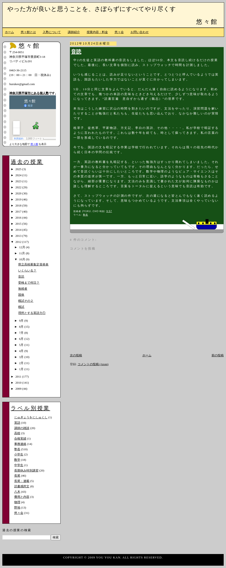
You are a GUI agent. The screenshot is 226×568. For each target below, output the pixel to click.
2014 (18, 229)
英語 (17, 422)
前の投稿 (218, 355)
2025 (18, 169)
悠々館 (207, 21)
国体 (21, 294)
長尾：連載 (21, 481)
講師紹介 (74, 32)
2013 (18, 236)
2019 (18, 199)
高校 (17, 433)
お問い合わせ (139, 32)
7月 (21, 332)
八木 (17, 491)
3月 (21, 357)
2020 (18, 193)
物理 (17, 502)
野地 (17, 507)
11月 (22, 253)
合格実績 (20, 438)
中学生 (18, 465)
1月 (21, 369)
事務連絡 (20, 444)
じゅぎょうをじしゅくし (31, 417)
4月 (21, 351)
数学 (17, 459)
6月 (21, 339)
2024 (18, 175)
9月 (21, 320)
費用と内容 (21, 497)
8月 (21, 326)
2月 (21, 363)
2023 (18, 181)
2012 (18, 242)
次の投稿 (76, 355)
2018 (18, 205)
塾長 (85, 214)
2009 (18, 388)
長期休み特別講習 (26, 470)
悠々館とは (28, 32)
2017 (18, 211)
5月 (21, 345)
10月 (22, 259)
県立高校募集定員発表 (33, 264)
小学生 (18, 454)
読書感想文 (21, 486)
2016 (18, 217)
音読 (76, 52)
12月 (22, 247)
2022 (18, 187)
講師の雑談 (21, 428)
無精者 (22, 288)
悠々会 (119, 32)
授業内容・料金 (97, 32)
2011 (18, 376)
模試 (21, 307)
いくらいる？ (27, 270)
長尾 (17, 475)
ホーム (9, 32)
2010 (18, 382)
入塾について (52, 32)
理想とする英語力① (31, 313)
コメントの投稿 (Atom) (93, 364)
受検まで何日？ (28, 282)
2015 (18, 223)
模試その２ (25, 301)
